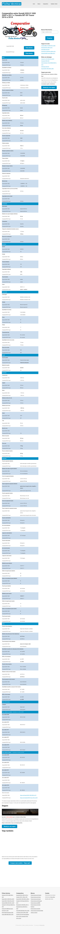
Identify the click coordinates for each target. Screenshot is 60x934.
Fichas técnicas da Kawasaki (36, 901)
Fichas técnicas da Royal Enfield (37, 910)
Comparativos (45, 3)
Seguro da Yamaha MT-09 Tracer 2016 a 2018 (29, 797)
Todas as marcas (34, 912)
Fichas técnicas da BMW (35, 902)
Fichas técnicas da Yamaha (36, 895)
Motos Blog (52, 897)
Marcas (39, 3)
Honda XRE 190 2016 (45, 49)
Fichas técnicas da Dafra (35, 908)
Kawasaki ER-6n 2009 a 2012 (46, 47)
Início (34, 3)
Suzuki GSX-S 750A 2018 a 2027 (8, 901)
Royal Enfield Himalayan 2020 (7, 912)
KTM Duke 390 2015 (45, 66)
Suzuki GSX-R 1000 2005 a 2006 (47, 68)
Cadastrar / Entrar (54, 3)
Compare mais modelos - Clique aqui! (20, 863)
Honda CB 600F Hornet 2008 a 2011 (48, 53)
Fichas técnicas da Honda (36, 897)
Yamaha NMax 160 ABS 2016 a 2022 (48, 45)
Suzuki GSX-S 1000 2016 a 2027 (8, 899)
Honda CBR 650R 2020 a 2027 (7, 914)
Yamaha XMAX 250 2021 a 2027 (8, 902)
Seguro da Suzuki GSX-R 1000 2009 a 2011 (28, 795)
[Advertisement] (20, 845)
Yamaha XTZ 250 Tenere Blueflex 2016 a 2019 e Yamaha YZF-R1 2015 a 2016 (22, 916)
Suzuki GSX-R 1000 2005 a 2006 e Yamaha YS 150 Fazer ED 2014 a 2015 (22, 901)
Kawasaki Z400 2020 (45, 60)
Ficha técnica (11, 3)
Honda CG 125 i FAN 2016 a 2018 (47, 59)
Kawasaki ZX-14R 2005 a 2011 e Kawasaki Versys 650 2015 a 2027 (22, 906)
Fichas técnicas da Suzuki (36, 899)
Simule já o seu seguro (10, 826)
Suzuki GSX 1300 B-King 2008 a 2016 (48, 51)
